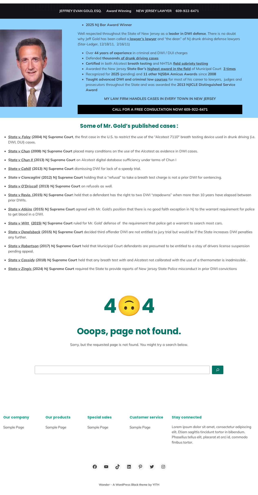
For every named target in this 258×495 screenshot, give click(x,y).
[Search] (217, 370)
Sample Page (13, 427)
